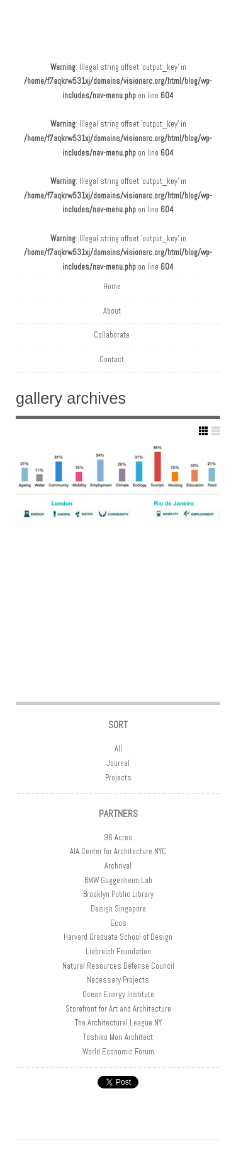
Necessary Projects (118, 980)
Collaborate (112, 335)
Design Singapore (118, 909)
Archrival (118, 866)
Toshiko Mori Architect (118, 1037)
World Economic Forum (118, 1052)
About (112, 311)
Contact (111, 360)
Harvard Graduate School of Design (118, 937)
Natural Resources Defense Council (118, 966)
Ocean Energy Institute (118, 995)
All (118, 749)
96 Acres (118, 838)
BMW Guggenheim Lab (118, 881)
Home (112, 287)
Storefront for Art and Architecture (118, 1009)
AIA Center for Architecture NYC (118, 852)
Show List (215, 430)
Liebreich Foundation (118, 952)
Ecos (118, 923)
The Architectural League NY (118, 1023)
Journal (118, 763)
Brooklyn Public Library (118, 894)
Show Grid (203, 430)
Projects (118, 778)
